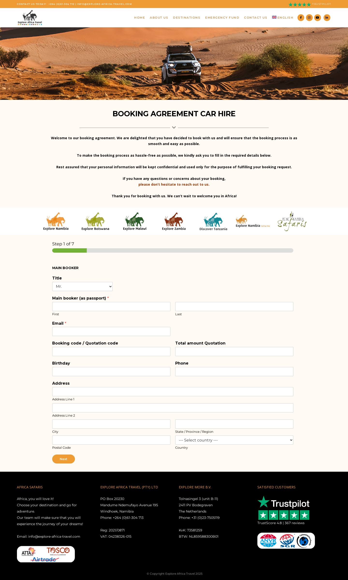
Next (63, 459)
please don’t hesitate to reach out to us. (174, 184)
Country (181, 447)
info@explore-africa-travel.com (104, 4)
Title (57, 278)
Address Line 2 (63, 415)
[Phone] (234, 371)
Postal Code (61, 447)
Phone (181, 363)
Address (61, 383)
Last (178, 314)
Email (59, 323)
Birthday (61, 363)
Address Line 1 (63, 399)
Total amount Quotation (200, 343)
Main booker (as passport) (80, 298)
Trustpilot (321, 4)
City (55, 431)
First (55, 314)
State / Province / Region (194, 431)
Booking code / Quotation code (85, 343)
